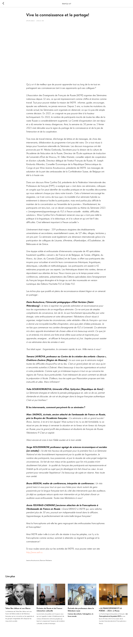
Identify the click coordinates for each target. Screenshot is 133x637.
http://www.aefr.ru (34, 552)
